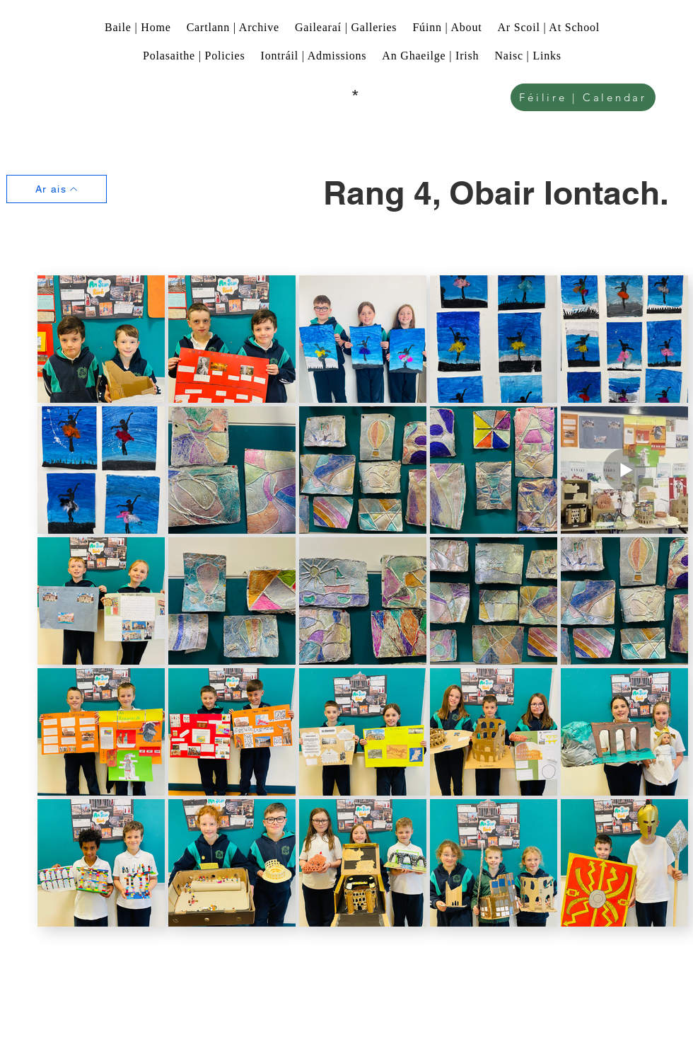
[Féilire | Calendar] (583, 97)
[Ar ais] (56, 189)
